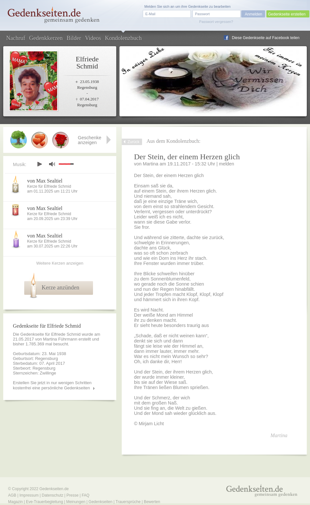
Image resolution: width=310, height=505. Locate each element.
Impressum (28, 495)
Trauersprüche (128, 502)
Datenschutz (52, 495)
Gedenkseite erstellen (286, 14)
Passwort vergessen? (216, 22)
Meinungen (75, 502)
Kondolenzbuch (123, 38)
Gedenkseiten (100, 502)
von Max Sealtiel (44, 181)
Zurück (134, 142)
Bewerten (152, 502)
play (39, 164)
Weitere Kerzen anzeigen (59, 263)
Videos (93, 38)
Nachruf (15, 38)
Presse (72, 495)
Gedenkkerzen (46, 38)
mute (52, 164)
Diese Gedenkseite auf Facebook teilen (265, 38)
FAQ (85, 495)
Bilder (74, 38)
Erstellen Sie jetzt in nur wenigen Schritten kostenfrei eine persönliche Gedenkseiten (52, 385)
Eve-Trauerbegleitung (44, 502)
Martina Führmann (60, 339)
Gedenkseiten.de (54, 489)
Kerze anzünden (60, 287)
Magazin (15, 502)
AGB (12, 495)
